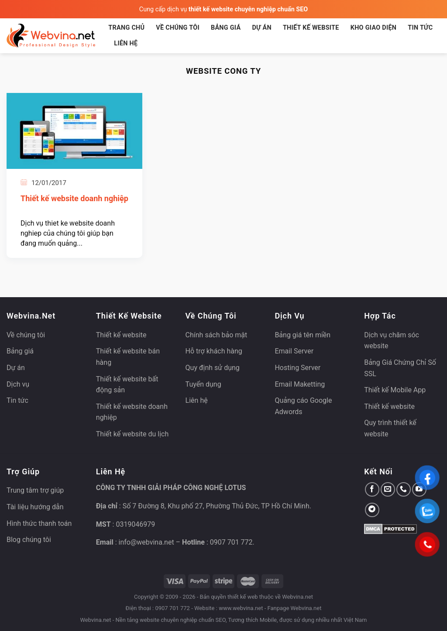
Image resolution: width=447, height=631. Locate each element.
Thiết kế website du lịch (132, 434)
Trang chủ (126, 27)
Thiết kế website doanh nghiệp (74, 198)
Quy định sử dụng (213, 368)
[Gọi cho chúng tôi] (403, 489)
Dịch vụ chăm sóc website (391, 340)
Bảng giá (226, 27)
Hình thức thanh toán (39, 523)
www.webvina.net (241, 608)
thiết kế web (242, 596)
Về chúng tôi (177, 27)
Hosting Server (297, 368)
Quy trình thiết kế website (390, 428)
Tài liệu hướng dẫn (35, 507)
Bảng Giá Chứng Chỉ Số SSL (400, 368)
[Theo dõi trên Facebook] (372, 489)
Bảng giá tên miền (302, 335)
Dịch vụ (18, 384)
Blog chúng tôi (29, 539)
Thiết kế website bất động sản (127, 384)
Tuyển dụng (203, 384)
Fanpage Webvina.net (294, 608)
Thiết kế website (311, 27)
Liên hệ (126, 43)
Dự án (261, 27)
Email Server (294, 351)
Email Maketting (300, 384)
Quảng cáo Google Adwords (303, 406)
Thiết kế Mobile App (395, 390)
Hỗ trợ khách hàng (214, 351)
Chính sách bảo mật (217, 335)
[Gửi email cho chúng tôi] (388, 489)
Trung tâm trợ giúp (35, 490)
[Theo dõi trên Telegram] (372, 510)
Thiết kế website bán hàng (128, 357)
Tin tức (420, 27)
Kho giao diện (374, 27)
